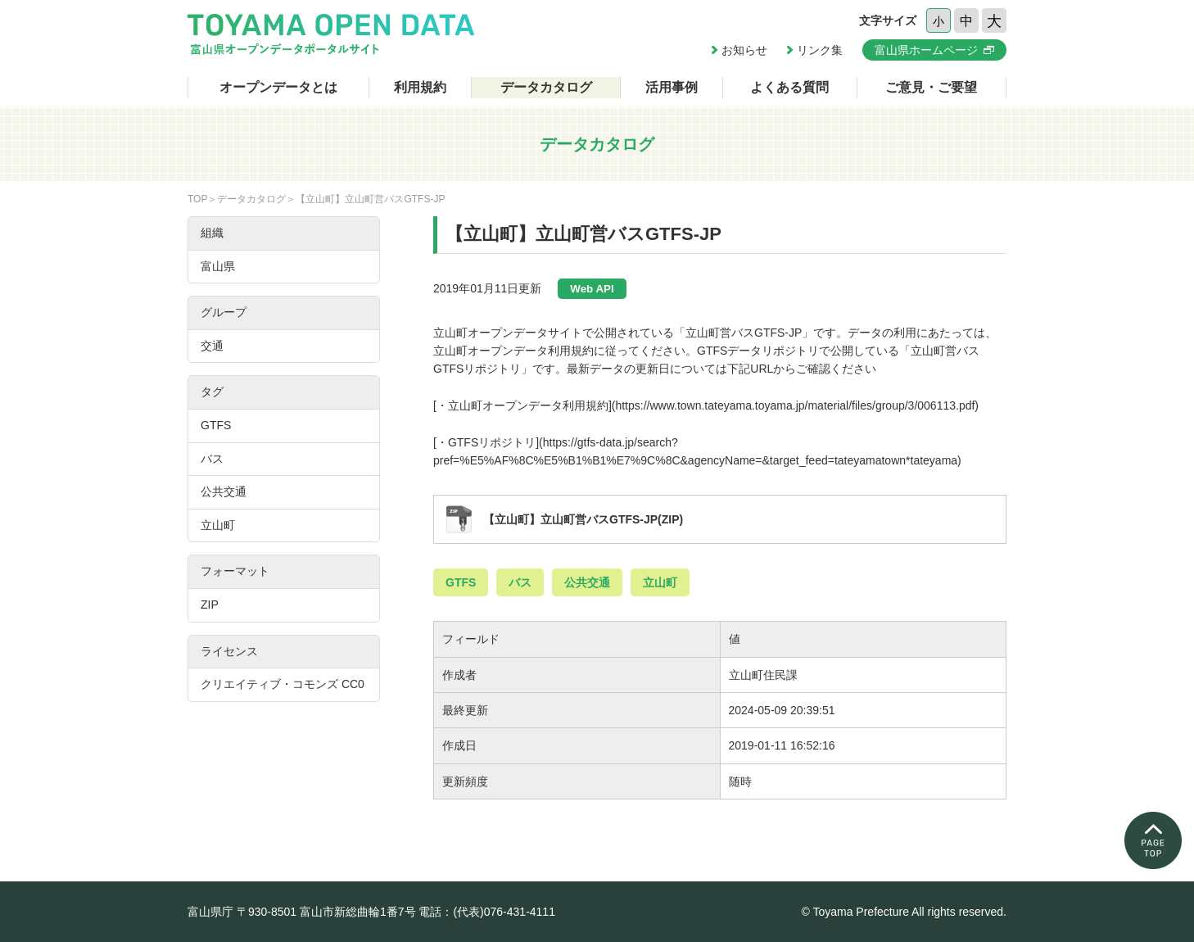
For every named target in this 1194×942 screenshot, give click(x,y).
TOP (197, 199)
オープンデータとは (278, 87)
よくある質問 (789, 87)
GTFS (460, 582)
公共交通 (587, 582)
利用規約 (420, 87)
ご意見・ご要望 (931, 87)
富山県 (218, 266)
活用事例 (671, 87)
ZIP (210, 604)
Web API (591, 289)
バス (520, 582)
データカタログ (546, 87)
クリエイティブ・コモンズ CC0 (282, 684)
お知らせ (744, 50)
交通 (212, 345)
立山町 (660, 582)
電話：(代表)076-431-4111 (486, 911)
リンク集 (820, 50)
